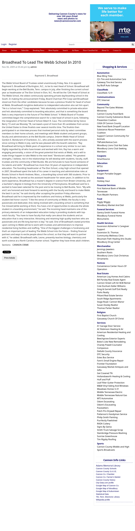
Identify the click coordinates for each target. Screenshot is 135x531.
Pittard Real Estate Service (110, 295)
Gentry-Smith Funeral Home (111, 212)
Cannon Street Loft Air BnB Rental (113, 282)
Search (65, 50)
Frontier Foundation (107, 363)
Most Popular (54, 50)
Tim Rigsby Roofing (106, 439)
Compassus (102, 348)
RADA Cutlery (103, 423)
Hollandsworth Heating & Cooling (113, 376)
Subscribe (25, 50)
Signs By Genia (104, 426)
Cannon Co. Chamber (105, 474)
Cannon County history (105, 480)
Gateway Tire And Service (109, 82)
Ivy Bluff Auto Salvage (108, 85)
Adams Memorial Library (108, 465)
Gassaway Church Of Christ (110, 318)
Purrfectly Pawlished (107, 420)
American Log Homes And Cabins (113, 276)
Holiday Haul (103, 181)
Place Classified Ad (90, 50)
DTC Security (103, 354)
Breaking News (38, 50)
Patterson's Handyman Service (112, 414)
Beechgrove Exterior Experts (111, 338)
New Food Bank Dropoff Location (113, 126)
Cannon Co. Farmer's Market (108, 477)
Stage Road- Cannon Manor (110, 301)
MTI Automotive (105, 398)
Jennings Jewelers (105, 249)
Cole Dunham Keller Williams (111, 286)
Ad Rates (75, 50)
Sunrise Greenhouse (107, 436)
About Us (105, 50)
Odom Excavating (105, 401)
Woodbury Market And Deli (110, 205)
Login (4, 44)
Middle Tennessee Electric (109, 392)
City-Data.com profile (105, 483)
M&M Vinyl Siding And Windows (112, 385)
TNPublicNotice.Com (107, 142)
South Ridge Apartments (109, 298)
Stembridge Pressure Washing (112, 433)
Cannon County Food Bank (110, 113)
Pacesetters (103, 407)
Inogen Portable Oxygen (109, 173)
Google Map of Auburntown (107, 491)
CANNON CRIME (21, 244)
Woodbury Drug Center (108, 241)
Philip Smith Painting (107, 417)
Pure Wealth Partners (107, 194)
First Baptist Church (106, 315)
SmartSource (103, 159)
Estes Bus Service (105, 357)
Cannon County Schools (106, 468)
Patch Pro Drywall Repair (109, 411)
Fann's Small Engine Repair (110, 360)
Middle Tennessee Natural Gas (112, 395)
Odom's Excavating (106, 404)
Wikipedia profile (103, 500)
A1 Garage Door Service (108, 326)
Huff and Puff (103, 379)
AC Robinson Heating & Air (110, 329)
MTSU (100, 166)
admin (33, 67)
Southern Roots (104, 252)
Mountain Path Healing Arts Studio (114, 238)
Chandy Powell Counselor (109, 344)
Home (4, 50)
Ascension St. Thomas (108, 232)
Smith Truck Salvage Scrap (110, 429)
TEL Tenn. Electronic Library (108, 497)
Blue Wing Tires (104, 76)
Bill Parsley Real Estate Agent (111, 279)
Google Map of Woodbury (107, 488)
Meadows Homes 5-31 (108, 389)
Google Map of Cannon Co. (107, 486)
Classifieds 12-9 (104, 92)
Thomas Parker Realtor (108, 308)
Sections (14, 50)
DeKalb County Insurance (109, 351)
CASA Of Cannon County (109, 123)
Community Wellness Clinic (110, 235)
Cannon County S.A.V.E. (106, 471)
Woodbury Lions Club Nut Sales (112, 145)
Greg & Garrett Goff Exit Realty (112, 289)
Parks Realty (103, 292)
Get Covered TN (105, 373)
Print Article (9, 258)
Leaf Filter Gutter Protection (111, 382)
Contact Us (117, 50)
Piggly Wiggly (103, 202)
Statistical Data (102, 494)
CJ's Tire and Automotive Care (111, 79)
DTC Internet (103, 100)
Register (13, 44)
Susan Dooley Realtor (107, 305)
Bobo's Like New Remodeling (111, 341)
